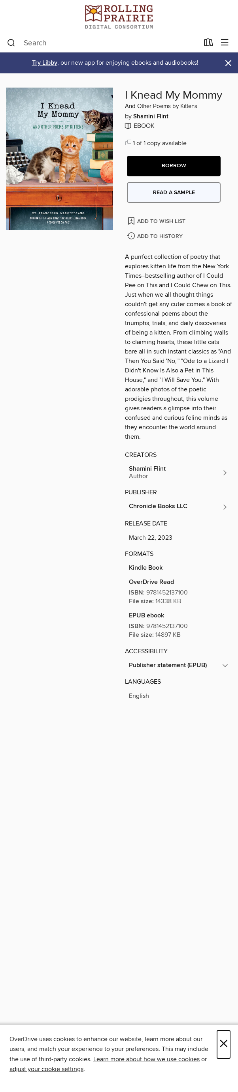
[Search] (11, 43)
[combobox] (103, 43)
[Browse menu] (224, 42)
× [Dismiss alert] (228, 63)
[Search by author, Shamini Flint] (178, 472)
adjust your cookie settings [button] (46, 1069)
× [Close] (224, 1044)
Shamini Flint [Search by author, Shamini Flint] (150, 116)
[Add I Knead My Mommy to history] (156, 236)
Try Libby (44, 63)
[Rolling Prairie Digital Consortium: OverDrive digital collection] (119, 17)
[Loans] (208, 44)
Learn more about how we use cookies (146, 1059)
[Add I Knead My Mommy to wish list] (157, 221)
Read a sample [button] (174, 192)
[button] (174, 166)
